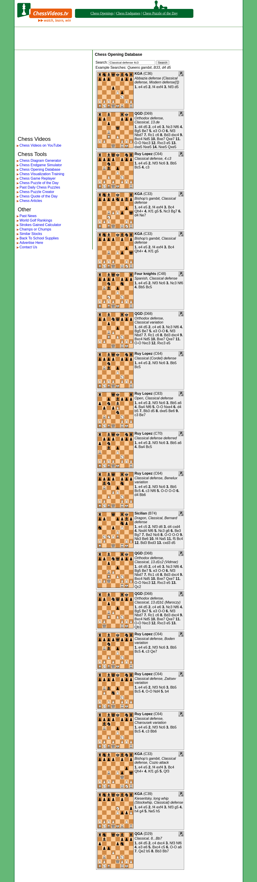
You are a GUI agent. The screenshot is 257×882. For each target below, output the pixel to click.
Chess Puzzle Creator (37, 192)
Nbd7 (139, 135)
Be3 (178, 531)
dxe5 (138, 147)
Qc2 (138, 587)
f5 (174, 539)
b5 (137, 411)
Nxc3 (146, 143)
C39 (148, 794)
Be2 (149, 535)
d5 (177, 87)
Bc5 (138, 167)
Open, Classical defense (154, 398)
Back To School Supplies (39, 238)
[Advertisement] (129, 38)
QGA (139, 834)
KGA (139, 73)
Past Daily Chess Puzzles (40, 187)
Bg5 (138, 131)
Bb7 (165, 851)
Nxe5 (147, 147)
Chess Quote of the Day (39, 196)
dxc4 (175, 135)
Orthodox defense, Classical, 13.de (149, 120)
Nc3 (169, 127)
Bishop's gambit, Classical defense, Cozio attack (155, 760)
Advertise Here (31, 243)
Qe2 (141, 851)
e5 (146, 87)
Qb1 (138, 627)
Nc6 (162, 163)
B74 (152, 513)
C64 (158, 154)
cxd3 (167, 543)
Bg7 (174, 211)
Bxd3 (152, 543)
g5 (157, 211)
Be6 (172, 411)
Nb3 (138, 539)
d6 (161, 527)
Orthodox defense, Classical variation (149, 320)
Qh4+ (139, 211)
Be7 (145, 131)
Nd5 (147, 139)
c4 (154, 127)
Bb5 (173, 163)
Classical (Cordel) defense (156, 358)
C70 (158, 433)
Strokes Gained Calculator (40, 225)
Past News (28, 216)
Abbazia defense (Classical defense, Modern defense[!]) (157, 80)
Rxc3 (161, 143)
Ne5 (151, 811)
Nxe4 (168, 407)
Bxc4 (139, 139)
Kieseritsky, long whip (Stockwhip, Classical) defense (159, 800)
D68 (148, 313)
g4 (142, 811)
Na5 (162, 539)
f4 (153, 87)
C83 (158, 393)
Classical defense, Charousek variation (150, 720)
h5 (158, 811)
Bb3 (147, 411)
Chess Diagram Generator (40, 160)
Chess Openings (102, 13)
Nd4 (156, 691)
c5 (145, 527)
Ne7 (143, 215)
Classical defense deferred (156, 438)
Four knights (145, 274)
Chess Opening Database (40, 169)
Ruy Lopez (144, 154)
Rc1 (151, 135)
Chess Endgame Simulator (41, 165)
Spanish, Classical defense (156, 278)
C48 (161, 274)
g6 (168, 531)
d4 (140, 127)
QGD (139, 113)
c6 (157, 135)
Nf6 (176, 127)
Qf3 (166, 771)
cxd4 (176, 527)
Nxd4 (142, 531)
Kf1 (151, 211)
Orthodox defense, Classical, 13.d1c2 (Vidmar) (156, 560)
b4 (167, 691)
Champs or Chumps (35, 229)
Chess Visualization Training (42, 174)
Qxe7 (170, 139)
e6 (159, 127)
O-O (161, 131)
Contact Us (28, 247)
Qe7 (153, 651)
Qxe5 (172, 147)
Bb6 (143, 495)
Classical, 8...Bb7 (148, 838)
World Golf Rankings (36, 220)
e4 (140, 87)
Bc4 (171, 207)
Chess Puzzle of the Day (160, 13)
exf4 (159, 87)
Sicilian (141, 513)
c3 (147, 167)
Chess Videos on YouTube (41, 145)
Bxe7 (161, 139)
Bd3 (167, 135)
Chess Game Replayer (38, 178)
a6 (180, 403)
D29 (148, 834)
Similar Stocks (31, 234)
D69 (148, 113)
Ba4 (141, 407)
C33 (148, 194)
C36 (148, 73)
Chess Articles (31, 201)
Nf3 (171, 87)
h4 (137, 811)
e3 (155, 131)
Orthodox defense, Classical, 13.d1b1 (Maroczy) (158, 600)
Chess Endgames (128, 13)
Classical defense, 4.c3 (153, 158)
